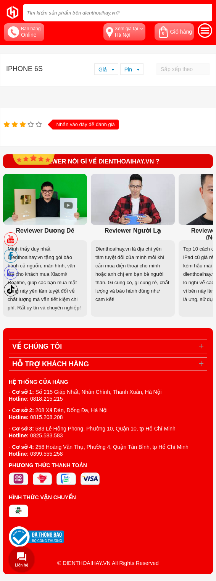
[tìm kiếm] (204, 12)
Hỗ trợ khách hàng (50, 364)
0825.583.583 (46, 435)
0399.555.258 (46, 454)
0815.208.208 (46, 417)
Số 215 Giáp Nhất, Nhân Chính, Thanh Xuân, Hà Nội (98, 392)
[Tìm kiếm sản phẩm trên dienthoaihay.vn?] (117, 12)
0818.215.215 (46, 399)
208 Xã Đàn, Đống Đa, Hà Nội (71, 410)
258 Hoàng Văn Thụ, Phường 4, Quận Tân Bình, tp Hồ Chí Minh (112, 447)
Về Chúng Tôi (37, 346)
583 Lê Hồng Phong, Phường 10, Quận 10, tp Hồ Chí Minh (105, 429)
